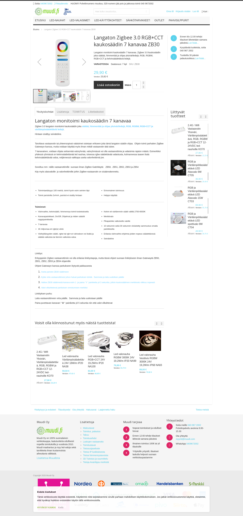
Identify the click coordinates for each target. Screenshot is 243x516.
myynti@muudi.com (185, 439)
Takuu (86, 435)
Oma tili (170, 11)
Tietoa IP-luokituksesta (94, 452)
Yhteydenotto (61, 3)
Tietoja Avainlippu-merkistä (96, 462)
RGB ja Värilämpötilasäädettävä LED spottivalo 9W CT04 (197, 220)
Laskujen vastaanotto (93, 441)
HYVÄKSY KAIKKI (46, 507)
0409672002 (46, 3)
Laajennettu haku (106, 409)
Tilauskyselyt (64, 409)
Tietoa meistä (202, 409)
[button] (39, 62)
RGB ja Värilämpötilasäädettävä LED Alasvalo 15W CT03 (197, 194)
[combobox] (121, 11)
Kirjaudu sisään (183, 11)
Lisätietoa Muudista (48, 458)
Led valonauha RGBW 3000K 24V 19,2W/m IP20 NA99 (125, 357)
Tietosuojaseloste (91, 448)
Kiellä (60, 507)
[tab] (45, 112)
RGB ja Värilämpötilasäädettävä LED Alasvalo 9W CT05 (197, 168)
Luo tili (195, 11)
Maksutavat (88, 428)
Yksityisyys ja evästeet (45, 409)
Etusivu (36, 29)
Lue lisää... (193, 43)
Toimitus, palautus (91, 431)
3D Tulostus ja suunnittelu (95, 458)
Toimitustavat (89, 445)
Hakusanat (91, 409)
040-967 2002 (194, 425)
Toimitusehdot (89, 438)
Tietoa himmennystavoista (95, 455)
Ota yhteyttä (78, 409)
